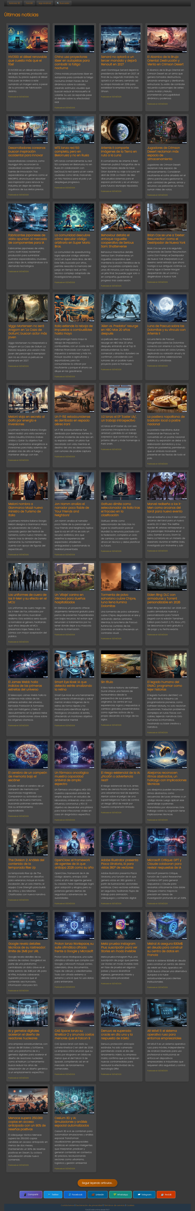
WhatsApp (118, 1195)
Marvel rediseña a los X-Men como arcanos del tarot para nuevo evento (164, 507)
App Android (45, 3)
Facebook (77, 1195)
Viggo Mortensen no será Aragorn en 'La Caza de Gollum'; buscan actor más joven (27, 331)
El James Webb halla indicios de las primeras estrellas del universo (25, 685)
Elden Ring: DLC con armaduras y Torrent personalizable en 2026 (163, 598)
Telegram (141, 1195)
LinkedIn (97, 1195)
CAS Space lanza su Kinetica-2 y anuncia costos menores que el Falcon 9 (74, 1034)
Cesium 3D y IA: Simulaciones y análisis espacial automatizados (72, 1122)
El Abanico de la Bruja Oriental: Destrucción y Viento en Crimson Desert (165, 60)
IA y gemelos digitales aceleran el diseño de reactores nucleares (23, 1034)
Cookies (130, 1205)
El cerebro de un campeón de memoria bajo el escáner (27, 776)
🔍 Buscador (63, 3)
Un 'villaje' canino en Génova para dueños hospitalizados (70, 598)
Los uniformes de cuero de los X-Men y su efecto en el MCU (27, 598)
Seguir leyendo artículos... (97, 1183)
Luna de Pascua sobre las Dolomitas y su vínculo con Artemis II (166, 329)
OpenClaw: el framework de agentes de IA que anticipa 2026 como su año (74, 864)
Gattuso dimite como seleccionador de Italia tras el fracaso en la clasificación (120, 509)
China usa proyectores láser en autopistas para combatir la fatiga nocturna (72, 62)
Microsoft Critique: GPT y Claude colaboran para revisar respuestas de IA (164, 864)
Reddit (160, 1195)
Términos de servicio (114, 1205)
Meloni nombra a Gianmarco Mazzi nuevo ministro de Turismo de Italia (25, 509)
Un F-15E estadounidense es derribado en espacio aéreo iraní (72, 420)
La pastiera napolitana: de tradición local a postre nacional (166, 420)
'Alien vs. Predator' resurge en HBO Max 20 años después (119, 329)
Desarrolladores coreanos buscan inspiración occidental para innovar (26, 151)
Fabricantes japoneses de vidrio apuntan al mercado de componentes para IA (27, 239)
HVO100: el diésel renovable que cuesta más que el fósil (27, 60)
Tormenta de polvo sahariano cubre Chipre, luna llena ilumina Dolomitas (118, 600)
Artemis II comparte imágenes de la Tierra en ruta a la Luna (119, 151)
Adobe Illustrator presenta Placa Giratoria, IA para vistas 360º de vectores (119, 864)
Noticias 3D (14, 3)
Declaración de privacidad (89, 1205)
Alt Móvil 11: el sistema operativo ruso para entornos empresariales (164, 1034)
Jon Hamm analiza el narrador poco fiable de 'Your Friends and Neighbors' (72, 509)
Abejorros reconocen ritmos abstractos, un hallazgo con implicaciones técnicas (166, 778)
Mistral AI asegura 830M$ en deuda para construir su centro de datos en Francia (165, 949)
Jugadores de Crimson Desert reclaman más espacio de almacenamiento (163, 153)
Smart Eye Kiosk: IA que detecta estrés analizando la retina (73, 685)
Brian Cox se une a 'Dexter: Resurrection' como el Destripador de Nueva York (166, 239)
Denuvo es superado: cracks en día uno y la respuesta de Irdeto (117, 1034)
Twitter (56, 1195)
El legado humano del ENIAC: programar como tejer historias (164, 685)
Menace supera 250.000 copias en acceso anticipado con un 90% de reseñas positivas (27, 1123)
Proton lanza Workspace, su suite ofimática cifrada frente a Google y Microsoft (74, 947)
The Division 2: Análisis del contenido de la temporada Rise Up (26, 864)
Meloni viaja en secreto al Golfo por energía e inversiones (26, 420)
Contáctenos (67, 1205)
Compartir (36, 1195)
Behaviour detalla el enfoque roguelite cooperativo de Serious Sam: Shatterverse (117, 240)
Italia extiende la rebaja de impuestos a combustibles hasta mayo (74, 329)
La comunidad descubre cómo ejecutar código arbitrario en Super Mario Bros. (72, 240)
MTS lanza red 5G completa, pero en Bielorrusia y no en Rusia (72, 151)
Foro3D (29, 3)
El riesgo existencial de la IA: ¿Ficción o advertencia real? (120, 776)
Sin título (107, 682)
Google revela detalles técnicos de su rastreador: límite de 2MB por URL (27, 947)
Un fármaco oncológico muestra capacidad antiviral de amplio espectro (72, 778)
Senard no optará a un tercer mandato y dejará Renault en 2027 (119, 60)
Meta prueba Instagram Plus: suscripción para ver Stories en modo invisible (119, 947)
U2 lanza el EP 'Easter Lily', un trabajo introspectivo (118, 418)
